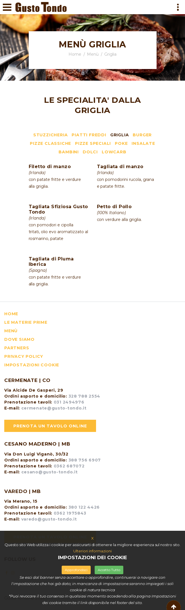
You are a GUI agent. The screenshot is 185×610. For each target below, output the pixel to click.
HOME (11, 313)
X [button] (92, 538)
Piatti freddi (89, 134)
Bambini (69, 151)
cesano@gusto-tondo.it (49, 472)
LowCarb (114, 151)
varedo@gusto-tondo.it (48, 519)
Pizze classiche (50, 143)
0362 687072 (69, 466)
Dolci (90, 151)
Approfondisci (76, 570)
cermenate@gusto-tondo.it (53, 408)
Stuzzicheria (50, 134)
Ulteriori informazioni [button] (92, 551)
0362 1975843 (70, 513)
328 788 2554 (84, 396)
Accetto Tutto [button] (109, 570)
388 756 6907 (84, 460)
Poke (121, 143)
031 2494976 (69, 402)
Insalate (143, 143)
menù (11, 330)
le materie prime (25, 322)
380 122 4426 (84, 507)
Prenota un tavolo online (50, 426)
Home (74, 54)
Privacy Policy (23, 356)
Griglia (119, 134)
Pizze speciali (93, 143)
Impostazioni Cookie (31, 364)
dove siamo (19, 339)
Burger (142, 134)
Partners (16, 347)
